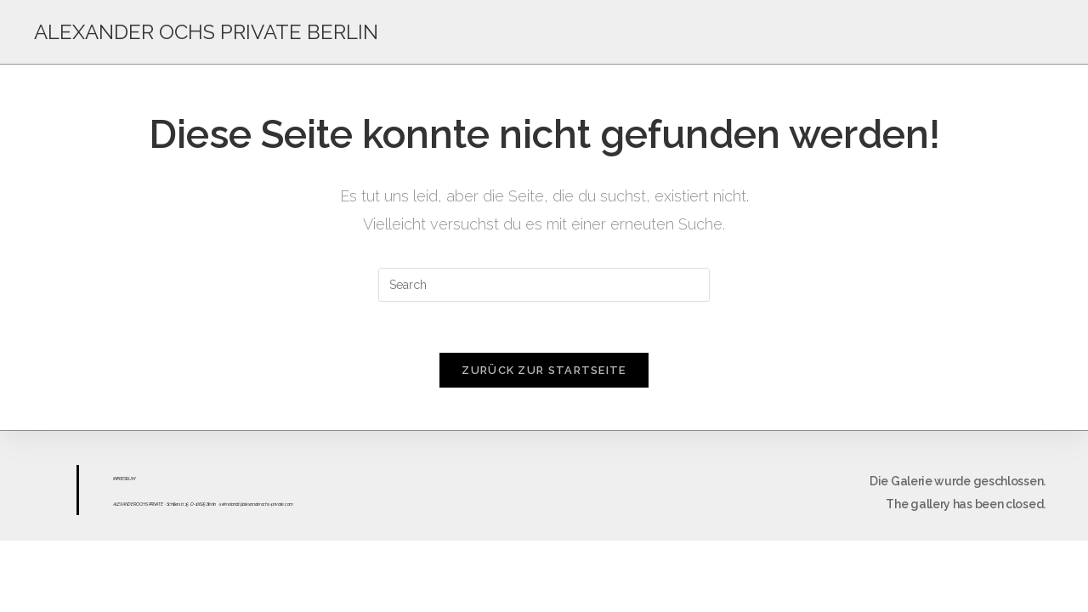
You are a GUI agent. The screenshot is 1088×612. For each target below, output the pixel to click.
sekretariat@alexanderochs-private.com (256, 504)
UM (131, 478)
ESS (125, 478)
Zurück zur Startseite (544, 370)
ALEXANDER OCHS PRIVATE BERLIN (206, 32)
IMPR (117, 478)
